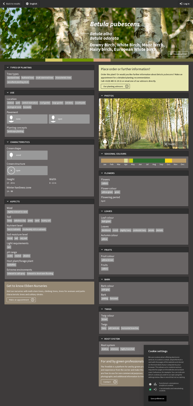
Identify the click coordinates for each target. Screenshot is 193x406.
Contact (107, 381)
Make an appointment (19, 299)
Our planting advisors (113, 86)
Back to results (13, 3)
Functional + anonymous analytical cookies (166, 384)
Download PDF (180, 54)
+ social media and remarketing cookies (168, 389)
